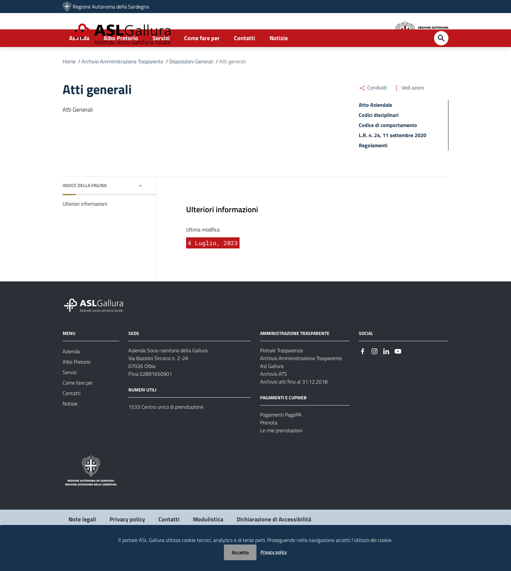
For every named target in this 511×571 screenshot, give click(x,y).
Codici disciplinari (379, 138)
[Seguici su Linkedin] (386, 373)
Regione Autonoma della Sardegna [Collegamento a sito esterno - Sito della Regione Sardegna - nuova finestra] (111, 6)
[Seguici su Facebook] (363, 373)
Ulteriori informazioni (85, 226)
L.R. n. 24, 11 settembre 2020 (392, 158)
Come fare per (202, 60)
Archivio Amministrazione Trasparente (122, 84)
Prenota (268, 445)
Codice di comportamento (388, 148)
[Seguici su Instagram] (374, 373)
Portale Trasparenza (281, 373)
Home (69, 84)
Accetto (240, 552)
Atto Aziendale (375, 128)
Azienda (79, 60)
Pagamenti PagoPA (280, 437)
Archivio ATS (273, 396)
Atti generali (232, 84)
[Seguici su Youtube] (398, 373)
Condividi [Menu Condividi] (373, 110)
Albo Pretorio (121, 60)
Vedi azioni (408, 110)
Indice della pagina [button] (85, 208)
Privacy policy (273, 551)
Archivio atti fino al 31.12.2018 (294, 404)
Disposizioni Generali (191, 84)
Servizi (161, 60)
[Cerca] (441, 61)
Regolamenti (373, 168)
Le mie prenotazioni (281, 453)
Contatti (244, 60)
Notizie (279, 60)
